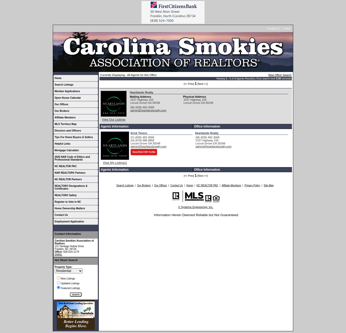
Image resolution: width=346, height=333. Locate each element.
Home (287, 28)
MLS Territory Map (66, 124)
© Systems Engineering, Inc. (195, 207)
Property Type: (63, 267)
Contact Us (273, 28)
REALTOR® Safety (66, 195)
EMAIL (58, 254)
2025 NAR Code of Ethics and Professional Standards (72, 158)
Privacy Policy (252, 185)
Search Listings (64, 84)
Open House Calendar (68, 97)
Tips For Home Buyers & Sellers (74, 137)
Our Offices (61, 104)
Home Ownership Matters (70, 208)
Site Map (269, 185)
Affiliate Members (65, 117)
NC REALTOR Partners (68, 179)
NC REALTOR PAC (66, 166)
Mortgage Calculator (67, 150)
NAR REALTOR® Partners (70, 172)
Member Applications (67, 91)
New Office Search (279, 74)
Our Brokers (62, 111)
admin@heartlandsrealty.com (148, 110)
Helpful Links (62, 143)
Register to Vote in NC (68, 201)
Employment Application (69, 221)
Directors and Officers (68, 130)
